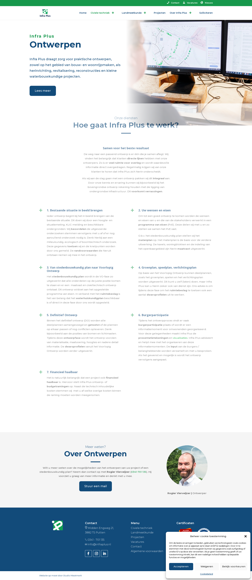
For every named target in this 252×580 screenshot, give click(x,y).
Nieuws (206, 3)
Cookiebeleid (206, 574)
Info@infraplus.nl (99, 544)
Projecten (160, 13)
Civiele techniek (102, 13)
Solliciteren (206, 13)
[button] (245, 536)
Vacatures (189, 3)
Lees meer (43, 91)
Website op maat (48, 575)
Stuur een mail (95, 486)
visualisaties (180, 305)
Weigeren (207, 566)
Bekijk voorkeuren (233, 566)
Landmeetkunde (134, 13)
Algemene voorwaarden (147, 551)
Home (82, 13)
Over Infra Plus (181, 13)
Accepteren (181, 566)
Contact (172, 3)
